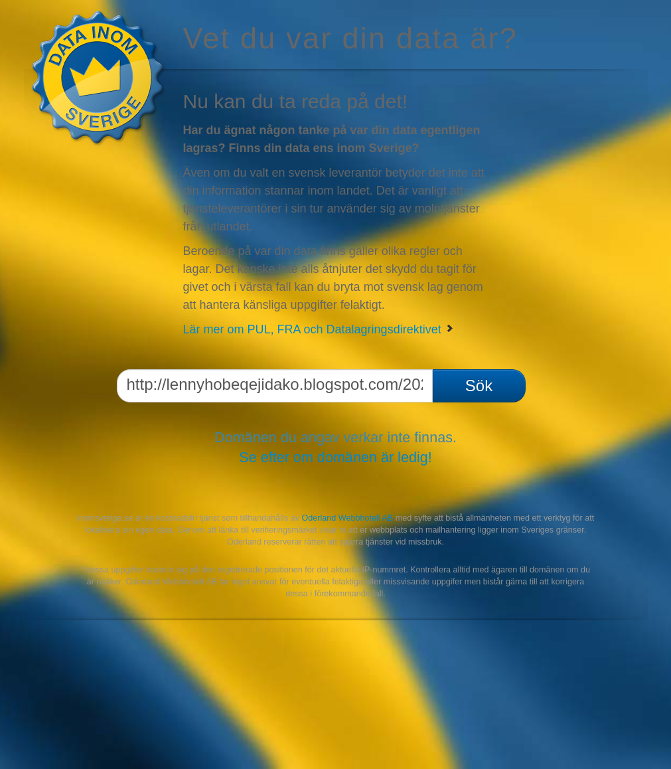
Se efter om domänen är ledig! (335, 457)
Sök (478, 385)
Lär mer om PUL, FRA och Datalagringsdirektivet (318, 329)
